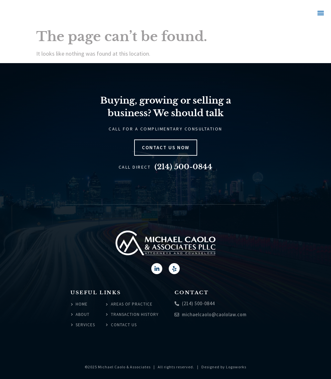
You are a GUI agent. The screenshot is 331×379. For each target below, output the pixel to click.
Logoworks (236, 366)
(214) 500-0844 (183, 166)
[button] (320, 13)
